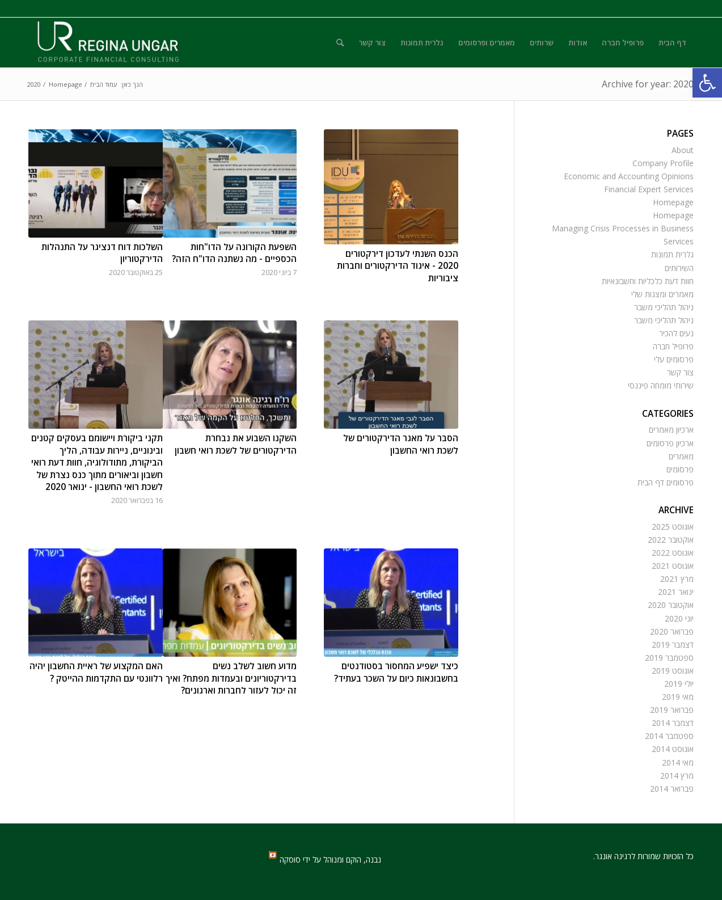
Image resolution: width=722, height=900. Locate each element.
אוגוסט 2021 (673, 565)
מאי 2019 (678, 696)
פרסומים (680, 469)
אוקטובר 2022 (671, 539)
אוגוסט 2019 (673, 670)
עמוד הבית (103, 84)
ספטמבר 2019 (669, 657)
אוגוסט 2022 (673, 552)
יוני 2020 (679, 618)
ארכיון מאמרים (671, 429)
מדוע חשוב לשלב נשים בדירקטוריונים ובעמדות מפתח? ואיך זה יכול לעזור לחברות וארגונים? (231, 678)
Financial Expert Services (649, 189)
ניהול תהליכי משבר (664, 307)
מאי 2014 (678, 762)
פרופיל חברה (673, 346)
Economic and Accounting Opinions (629, 176)
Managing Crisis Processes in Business (623, 228)
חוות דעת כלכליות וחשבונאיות (648, 281)
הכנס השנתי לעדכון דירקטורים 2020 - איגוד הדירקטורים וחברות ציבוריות (397, 266)
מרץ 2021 (677, 578)
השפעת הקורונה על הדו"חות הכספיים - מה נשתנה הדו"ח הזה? (234, 253)
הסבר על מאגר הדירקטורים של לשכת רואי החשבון (400, 444)
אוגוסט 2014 (673, 748)
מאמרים (681, 456)
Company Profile (663, 163)
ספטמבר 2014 (669, 735)
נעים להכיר (676, 333)
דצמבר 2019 (673, 644)
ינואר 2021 (676, 591)
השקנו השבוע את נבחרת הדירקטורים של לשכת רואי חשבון (236, 444)
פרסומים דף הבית (665, 482)
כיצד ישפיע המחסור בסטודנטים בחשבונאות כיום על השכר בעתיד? (396, 672)
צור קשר (680, 372)
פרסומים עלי (674, 359)
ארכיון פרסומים (670, 443)
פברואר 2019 (672, 709)
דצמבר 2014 (673, 722)
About (683, 150)
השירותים (679, 268)
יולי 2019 (679, 683)
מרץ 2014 (677, 775)
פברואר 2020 (672, 631)
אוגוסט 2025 (673, 526)
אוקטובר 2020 (671, 604)
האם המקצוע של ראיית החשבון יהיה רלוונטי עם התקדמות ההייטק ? (96, 672)
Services (679, 241)
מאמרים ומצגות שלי (662, 294)
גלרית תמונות (672, 254)
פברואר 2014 (672, 788)
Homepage (65, 84)
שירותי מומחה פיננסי (661, 385)
